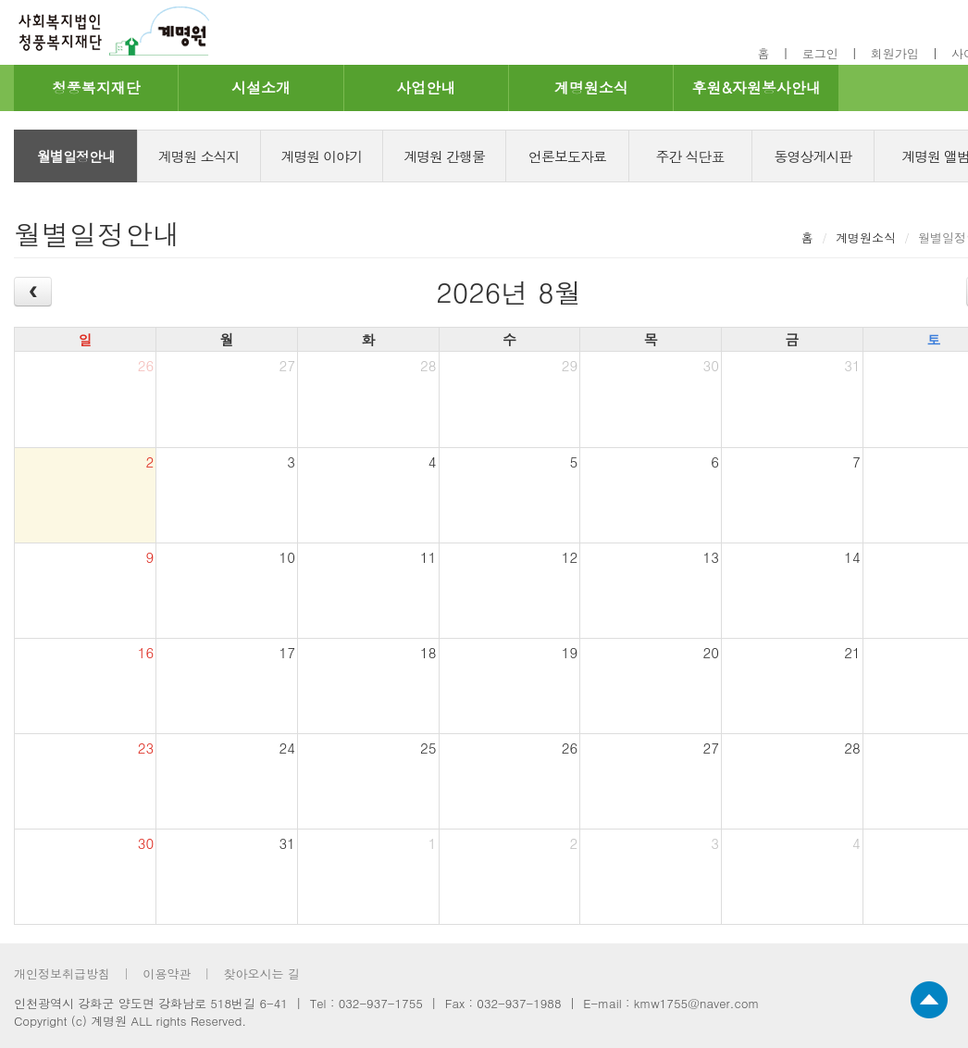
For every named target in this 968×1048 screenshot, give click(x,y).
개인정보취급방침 (62, 973)
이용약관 (167, 973)
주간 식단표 (690, 156)
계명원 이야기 (321, 156)
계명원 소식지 (199, 156)
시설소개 (261, 87)
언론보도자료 (567, 156)
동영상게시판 (812, 156)
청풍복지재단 (96, 87)
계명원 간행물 (444, 156)
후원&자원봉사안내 (755, 87)
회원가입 (895, 53)
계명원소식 (591, 87)
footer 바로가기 (0, 0)
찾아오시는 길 (261, 973)
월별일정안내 (76, 156)
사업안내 (425, 87)
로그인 (820, 53)
